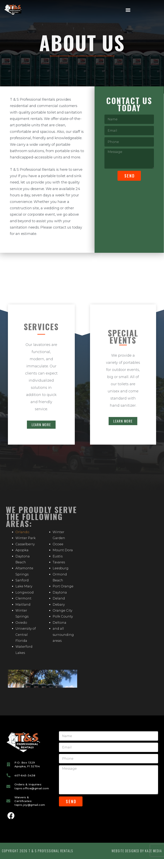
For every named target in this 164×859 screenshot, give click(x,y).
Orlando (22, 532)
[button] (128, 10)
